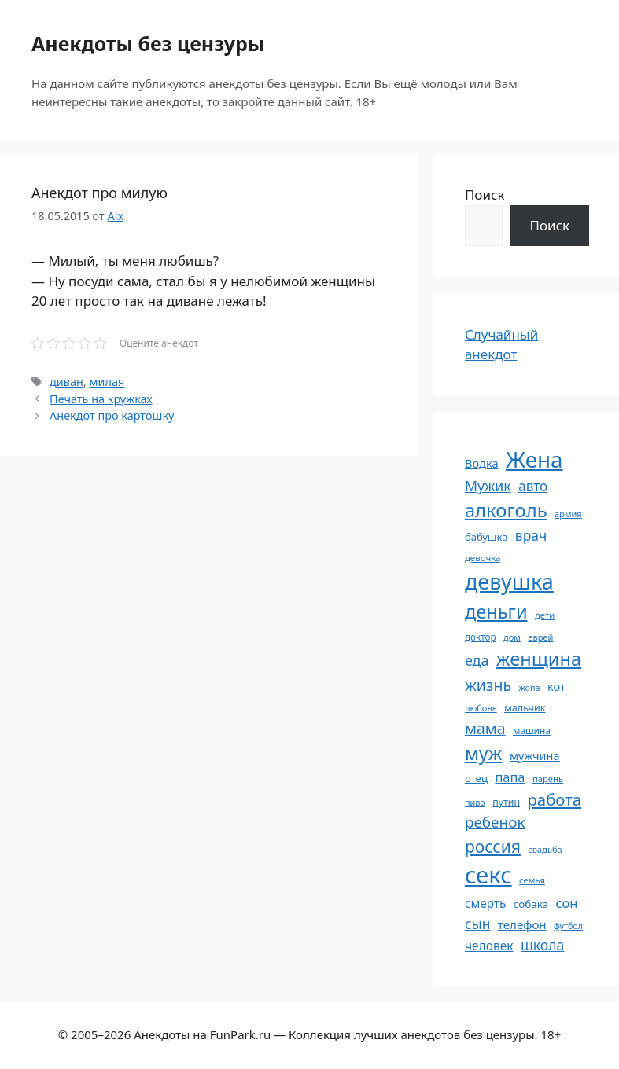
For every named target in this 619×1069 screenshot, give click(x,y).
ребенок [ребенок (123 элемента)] (495, 822)
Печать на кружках (101, 398)
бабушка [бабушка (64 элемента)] (486, 537)
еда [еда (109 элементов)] (476, 660)
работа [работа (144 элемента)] (554, 799)
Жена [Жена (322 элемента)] (534, 459)
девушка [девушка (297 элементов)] (509, 581)
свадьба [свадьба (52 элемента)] (545, 849)
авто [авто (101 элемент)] (532, 486)
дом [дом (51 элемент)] (512, 637)
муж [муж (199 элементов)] (484, 753)
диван (66, 381)
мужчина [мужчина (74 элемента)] (535, 755)
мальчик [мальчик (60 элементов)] (524, 708)
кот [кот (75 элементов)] (556, 686)
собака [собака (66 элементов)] (531, 904)
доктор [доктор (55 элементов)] (480, 636)
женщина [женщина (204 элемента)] (538, 658)
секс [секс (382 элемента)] (488, 875)
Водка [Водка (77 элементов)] (482, 463)
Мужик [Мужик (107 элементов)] (488, 485)
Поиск (485, 195)
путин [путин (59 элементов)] (506, 802)
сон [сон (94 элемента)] (566, 903)
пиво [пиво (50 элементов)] (475, 802)
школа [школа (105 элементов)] (542, 944)
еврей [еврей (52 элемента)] (540, 637)
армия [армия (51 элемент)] (568, 514)
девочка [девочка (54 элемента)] (483, 558)
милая (106, 381)
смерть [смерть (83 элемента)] (485, 903)
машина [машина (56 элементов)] (532, 730)
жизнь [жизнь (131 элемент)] (488, 685)
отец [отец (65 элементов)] (476, 778)
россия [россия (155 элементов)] (493, 846)
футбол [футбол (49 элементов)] (568, 925)
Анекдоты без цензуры (147, 43)
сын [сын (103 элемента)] (478, 923)
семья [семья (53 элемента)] (532, 880)
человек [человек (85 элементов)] (489, 945)
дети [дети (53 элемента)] (545, 615)
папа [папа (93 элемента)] (510, 777)
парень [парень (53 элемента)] (547, 778)
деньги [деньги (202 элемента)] (496, 611)
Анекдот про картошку (112, 415)
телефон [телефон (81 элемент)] (522, 924)
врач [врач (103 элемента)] (531, 535)
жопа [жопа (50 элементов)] (529, 687)
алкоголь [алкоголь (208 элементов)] (506, 510)
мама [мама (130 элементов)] (485, 728)
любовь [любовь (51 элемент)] (481, 708)
